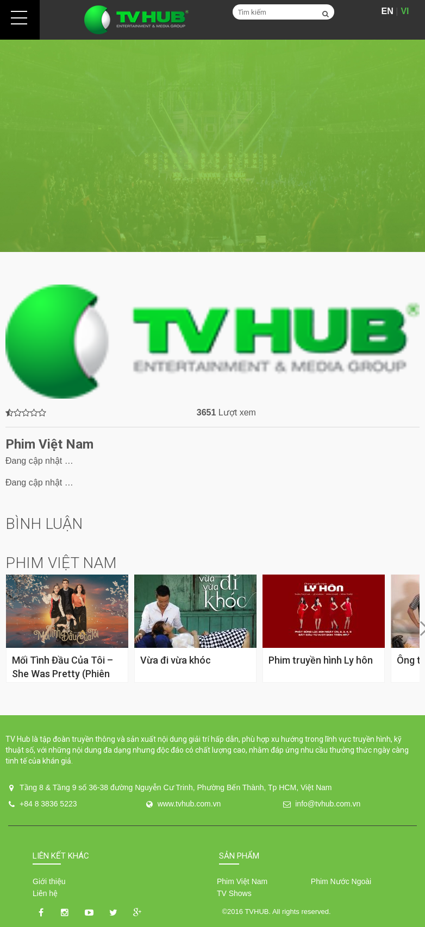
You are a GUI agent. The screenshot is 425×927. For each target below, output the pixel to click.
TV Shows (234, 893)
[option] (212, 146)
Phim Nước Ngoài (341, 881)
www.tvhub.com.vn (189, 803)
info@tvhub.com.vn (327, 803)
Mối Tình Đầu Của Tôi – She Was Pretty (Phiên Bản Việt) (62, 673)
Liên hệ (45, 893)
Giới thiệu (49, 881)
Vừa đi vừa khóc (175, 660)
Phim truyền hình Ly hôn (320, 660)
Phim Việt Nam (242, 881)
